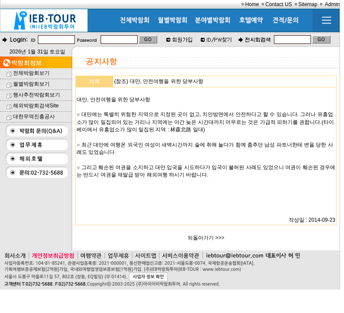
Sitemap (307, 4)
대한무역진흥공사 (34, 116)
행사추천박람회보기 (36, 95)
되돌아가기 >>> (206, 238)
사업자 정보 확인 (148, 277)
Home (252, 4)
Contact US (278, 4)
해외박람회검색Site (36, 106)
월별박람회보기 (31, 84)
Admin (332, 4)
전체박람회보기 (31, 73)
